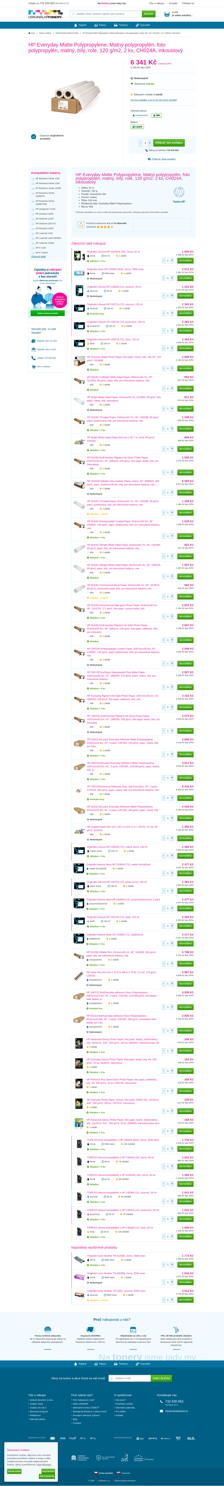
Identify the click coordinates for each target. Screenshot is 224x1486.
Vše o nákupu (156, 3)
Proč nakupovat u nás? (84, 1400)
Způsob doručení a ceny (41, 1400)
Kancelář (146, 25)
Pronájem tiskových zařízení (86, 1415)
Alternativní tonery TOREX (86, 1407)
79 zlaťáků (128, 1214)
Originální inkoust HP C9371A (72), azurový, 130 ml (115, 304)
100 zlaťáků (129, 1144)
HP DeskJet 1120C (45, 219)
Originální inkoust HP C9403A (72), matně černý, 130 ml (117, 847)
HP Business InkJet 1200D (48, 188)
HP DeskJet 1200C (45, 228)
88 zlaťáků (124, 1179)
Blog (75, 1419)
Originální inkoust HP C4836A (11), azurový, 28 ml (114, 287)
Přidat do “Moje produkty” (162, 159)
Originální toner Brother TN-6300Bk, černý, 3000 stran (116, 1273)
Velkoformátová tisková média (66, 33)
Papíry (99, 25)
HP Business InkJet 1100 (47, 178)
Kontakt (173, 3)
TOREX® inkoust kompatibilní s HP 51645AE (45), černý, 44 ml (121, 1175)
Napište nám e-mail (43, 349)
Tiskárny (122, 25)
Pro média (120, 1412)
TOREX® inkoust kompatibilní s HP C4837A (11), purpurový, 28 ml (123, 1210)
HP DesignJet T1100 (45, 209)
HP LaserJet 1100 (44, 233)
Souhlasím (14, 1471)
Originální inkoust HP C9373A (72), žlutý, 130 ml (113, 339)
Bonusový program (39, 1412)
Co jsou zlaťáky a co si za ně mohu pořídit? (154, 100)
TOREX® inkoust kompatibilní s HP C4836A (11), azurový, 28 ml (121, 1192)
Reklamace (35, 1415)
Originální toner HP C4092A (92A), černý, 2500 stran (115, 269)
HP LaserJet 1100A (45, 243)
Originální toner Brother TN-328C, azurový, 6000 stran (116, 1291)
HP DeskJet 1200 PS (46, 223)
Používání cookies (124, 1404)
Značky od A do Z (38, 1408)
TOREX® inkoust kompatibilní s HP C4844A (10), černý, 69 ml (120, 1157)
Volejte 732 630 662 (43, 358)
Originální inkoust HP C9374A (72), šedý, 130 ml (113, 917)
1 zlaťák (122, 256)
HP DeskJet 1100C (45, 214)
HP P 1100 (41, 248)
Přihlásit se (188, 3)
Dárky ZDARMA (80, 1404)
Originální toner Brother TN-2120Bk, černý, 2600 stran (116, 1256)
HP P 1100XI (42, 253)
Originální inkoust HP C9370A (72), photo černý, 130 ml (117, 882)
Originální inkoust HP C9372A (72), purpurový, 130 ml (116, 322)
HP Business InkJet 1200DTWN (45, 202)
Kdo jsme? (121, 1400)
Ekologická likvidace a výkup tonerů (90, 1412)
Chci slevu (161, 1378)
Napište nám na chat (44, 341)
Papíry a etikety (45, 33)
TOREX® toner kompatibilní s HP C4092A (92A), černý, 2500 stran (123, 1140)
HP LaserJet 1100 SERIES (48, 238)
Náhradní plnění (37, 1419)
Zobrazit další (38, 256)
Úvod (33, 33)
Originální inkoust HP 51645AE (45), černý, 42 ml (113, 252)
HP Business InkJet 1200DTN (45, 194)
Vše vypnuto (47, 1476)
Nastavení (48, 1471)
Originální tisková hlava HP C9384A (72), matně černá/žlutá (118, 864)
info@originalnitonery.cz (176, 1411)
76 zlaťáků (124, 1161)
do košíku (185, 261)
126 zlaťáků (123, 1232)
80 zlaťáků (126, 1197)
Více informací (44, 1464)
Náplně (77, 25)
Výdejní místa (36, 1404)
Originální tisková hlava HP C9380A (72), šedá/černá (114, 934)
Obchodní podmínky (125, 1408)
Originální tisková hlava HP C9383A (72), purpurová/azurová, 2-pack (123, 899)
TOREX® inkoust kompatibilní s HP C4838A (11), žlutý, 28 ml (120, 1227)
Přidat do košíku (169, 143)
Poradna (77, 1423)
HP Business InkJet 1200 (47, 183)
